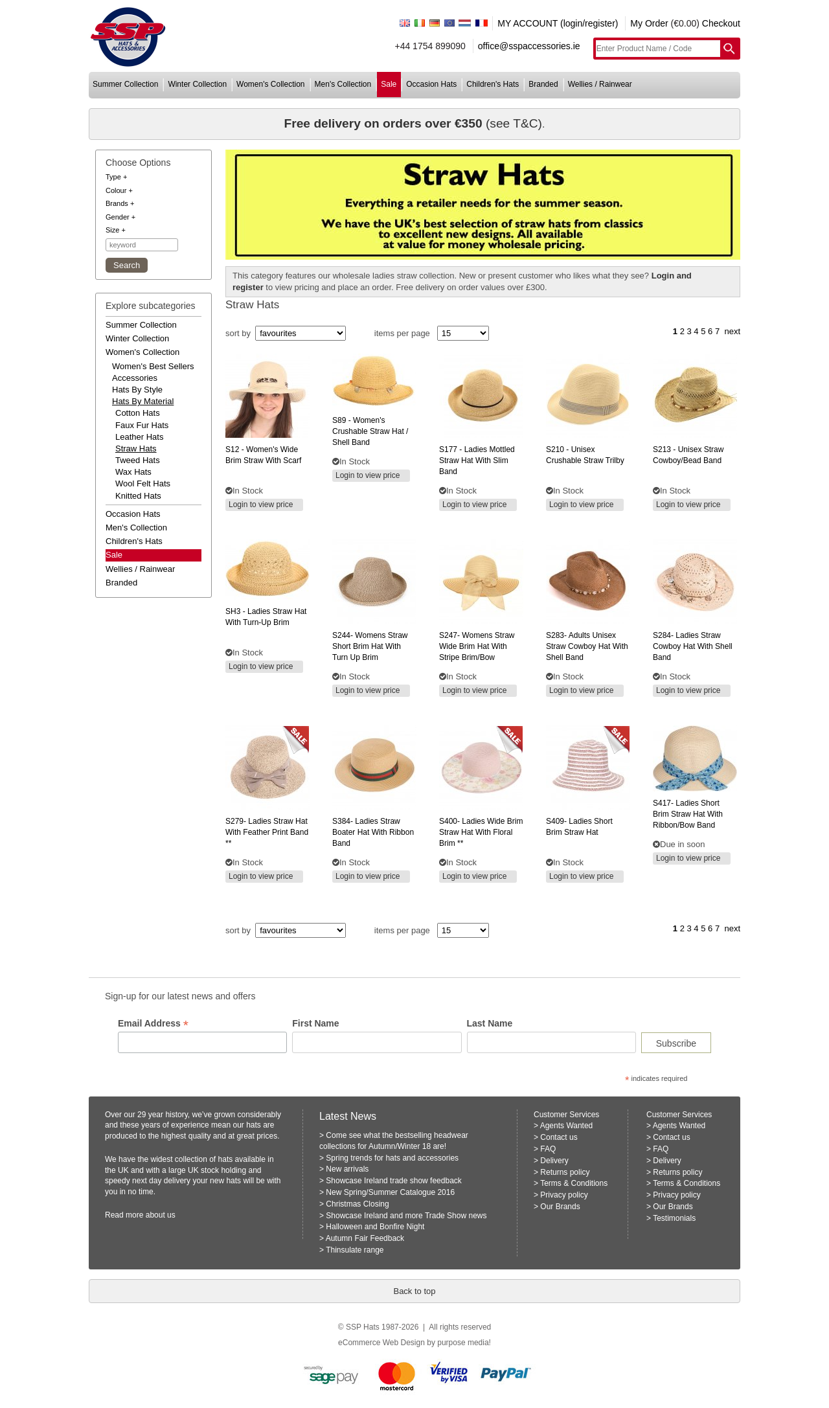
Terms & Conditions (574, 1183)
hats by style (137, 389)
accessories (134, 378)
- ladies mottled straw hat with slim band (477, 460)
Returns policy (564, 1172)
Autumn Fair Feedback (365, 1238)
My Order (649, 23)
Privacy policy (563, 1194)
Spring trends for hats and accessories (392, 1158)
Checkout (721, 23)
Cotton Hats (137, 413)
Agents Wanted (566, 1125)
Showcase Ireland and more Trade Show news (406, 1215)
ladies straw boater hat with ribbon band (373, 832)
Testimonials (674, 1218)
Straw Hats (136, 448)
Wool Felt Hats (142, 483)
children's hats (492, 84)
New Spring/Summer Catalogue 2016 (390, 1192)
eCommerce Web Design (381, 1342)
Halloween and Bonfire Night (375, 1226)
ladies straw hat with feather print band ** (266, 832)
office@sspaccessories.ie (529, 46)
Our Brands (560, 1206)
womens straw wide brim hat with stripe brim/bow (477, 646)
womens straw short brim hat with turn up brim (370, 646)
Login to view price (261, 504)
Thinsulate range (354, 1250)
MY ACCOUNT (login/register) (557, 23)
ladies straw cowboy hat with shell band (692, 646)
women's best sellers (153, 366)
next (732, 331)
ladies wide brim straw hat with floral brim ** (481, 832)
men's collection (343, 84)
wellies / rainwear (600, 84)
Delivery (554, 1160)
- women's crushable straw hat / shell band (370, 431)
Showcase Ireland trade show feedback (393, 1180)
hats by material (143, 401)
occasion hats (431, 84)
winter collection (197, 84)
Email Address (153, 1023)
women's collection (270, 84)
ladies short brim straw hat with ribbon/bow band (688, 814)
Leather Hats (139, 437)
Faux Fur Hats (141, 425)
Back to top (414, 1291)
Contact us (558, 1137)
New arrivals (347, 1169)
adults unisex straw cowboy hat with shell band (587, 646)
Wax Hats (133, 472)
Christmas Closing (357, 1204)
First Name (315, 1023)
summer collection (125, 84)
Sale (114, 555)
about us (161, 1215)
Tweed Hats (137, 460)
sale (388, 84)
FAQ (548, 1148)
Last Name (490, 1023)
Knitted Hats (138, 496)
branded (543, 84)
